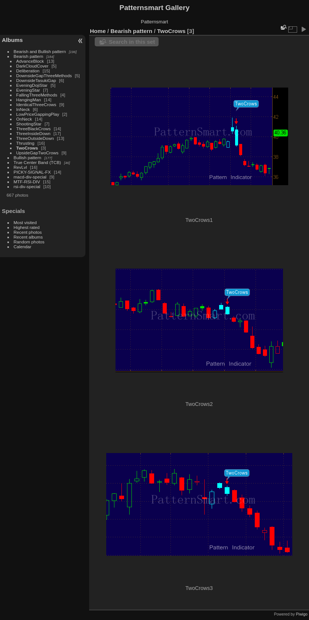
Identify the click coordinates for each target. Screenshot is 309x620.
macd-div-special (30, 176)
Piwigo (302, 614)
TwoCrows (27, 147)
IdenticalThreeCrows (36, 104)
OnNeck (24, 119)
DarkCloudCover (32, 65)
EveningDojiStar (32, 85)
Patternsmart (154, 21)
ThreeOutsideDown (35, 138)
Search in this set (132, 42)
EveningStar (28, 90)
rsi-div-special (27, 186)
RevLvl (20, 167)
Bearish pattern (28, 56)
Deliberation (28, 70)
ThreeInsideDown (33, 133)
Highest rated (27, 227)
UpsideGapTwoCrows (37, 152)
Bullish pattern (28, 157)
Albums (12, 40)
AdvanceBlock (30, 61)
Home (98, 31)
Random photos (29, 241)
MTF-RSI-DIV (27, 181)
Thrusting (25, 143)
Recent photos (28, 232)
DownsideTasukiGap (36, 80)
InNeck (23, 109)
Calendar (23, 246)
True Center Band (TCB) (38, 162)
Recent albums (28, 236)
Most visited (25, 222)
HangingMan (28, 99)
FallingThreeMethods (37, 94)
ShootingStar (29, 123)
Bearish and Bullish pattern (40, 51)
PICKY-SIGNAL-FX (32, 172)
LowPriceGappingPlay (37, 114)
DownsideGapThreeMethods (44, 75)
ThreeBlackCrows (33, 128)
